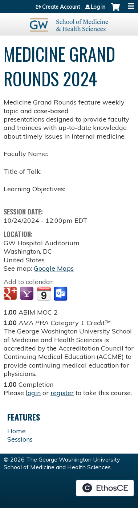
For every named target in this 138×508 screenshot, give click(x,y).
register (62, 393)
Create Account (61, 6)
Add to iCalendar (43, 293)
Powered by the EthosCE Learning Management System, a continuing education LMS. (105, 488)
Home (16, 431)
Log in (98, 6)
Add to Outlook (61, 294)
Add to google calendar (11, 294)
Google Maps (54, 268)
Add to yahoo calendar (27, 294)
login (33, 393)
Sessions (20, 439)
